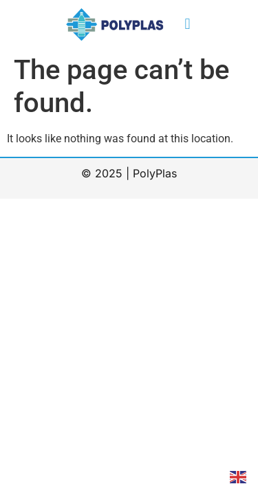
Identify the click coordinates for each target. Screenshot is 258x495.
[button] (187, 24)
